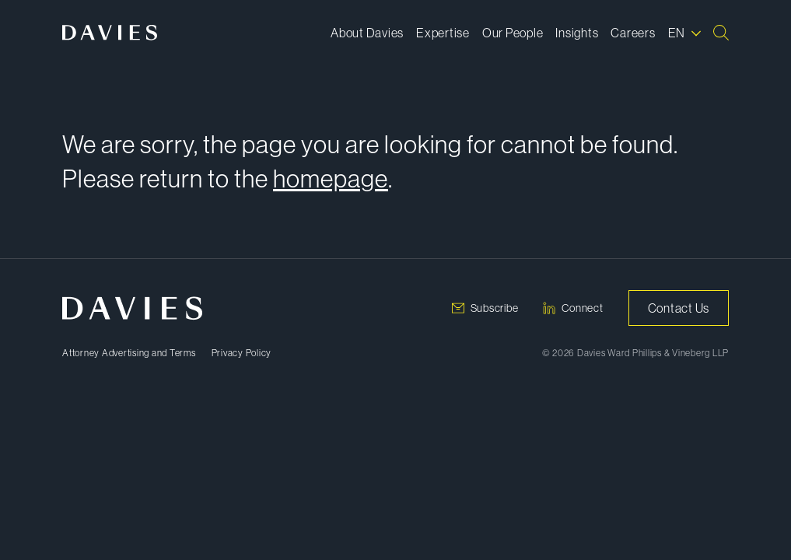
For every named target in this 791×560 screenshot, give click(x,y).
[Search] (721, 32)
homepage (330, 179)
